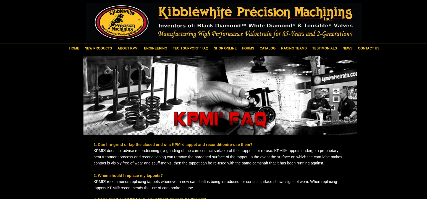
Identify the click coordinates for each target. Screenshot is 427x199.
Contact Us (368, 48)
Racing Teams (294, 48)
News (347, 48)
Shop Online (225, 48)
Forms (248, 48)
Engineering (155, 48)
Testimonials (324, 48)
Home (74, 48)
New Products (98, 48)
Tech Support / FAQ (190, 48)
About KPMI (127, 48)
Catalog (268, 48)
